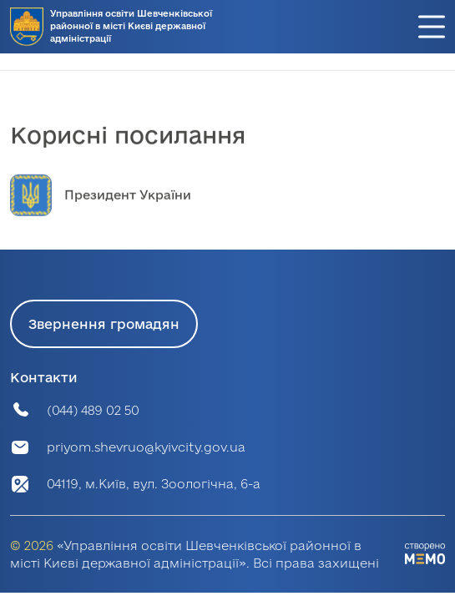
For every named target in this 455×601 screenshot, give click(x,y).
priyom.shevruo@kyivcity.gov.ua (146, 447)
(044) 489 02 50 (93, 410)
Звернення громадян (103, 323)
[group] (227, 208)
